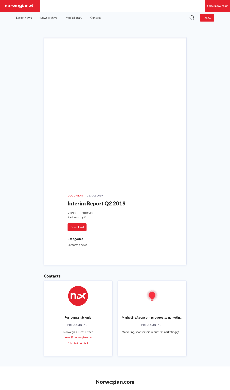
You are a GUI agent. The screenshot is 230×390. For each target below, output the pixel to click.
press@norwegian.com (78, 198)
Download (77, 88)
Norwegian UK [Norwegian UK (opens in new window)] (115, 368)
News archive (48, 17)
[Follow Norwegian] (207, 18)
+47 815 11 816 (78, 203)
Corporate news (77, 106)
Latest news (24, 17)
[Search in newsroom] (192, 17)
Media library (73, 17)
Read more (115, 310)
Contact (95, 17)
